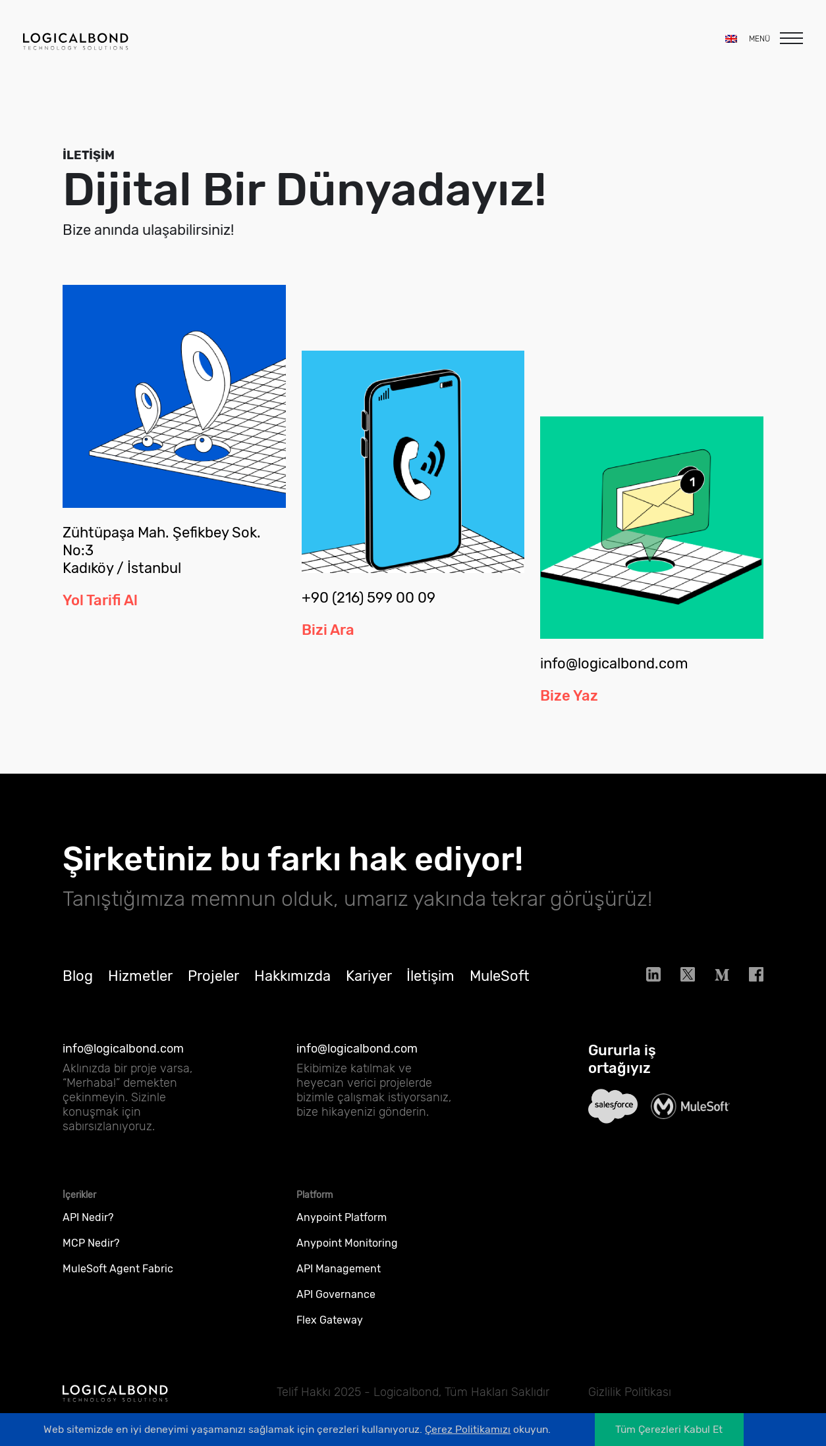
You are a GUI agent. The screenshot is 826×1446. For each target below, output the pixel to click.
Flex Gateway (329, 1328)
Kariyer (369, 984)
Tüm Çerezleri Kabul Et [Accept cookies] (669, 1429)
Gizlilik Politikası (629, 1392)
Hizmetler (140, 984)
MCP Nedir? (91, 1251)
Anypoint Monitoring (347, 1251)
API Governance (335, 1302)
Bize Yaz (569, 703)
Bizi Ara (328, 630)
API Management (338, 1276)
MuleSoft (500, 984)
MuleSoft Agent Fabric (118, 1276)
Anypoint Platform (341, 1225)
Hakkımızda (292, 984)
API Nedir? (88, 1225)
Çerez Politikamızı (467, 1429)
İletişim (430, 984)
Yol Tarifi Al (100, 600)
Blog (78, 984)
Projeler (213, 984)
